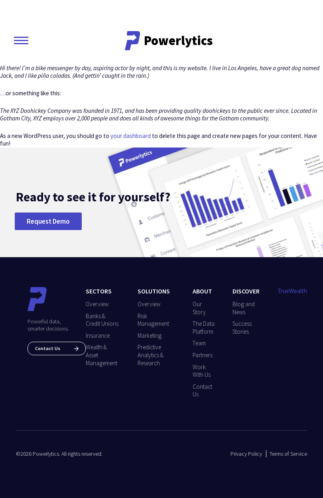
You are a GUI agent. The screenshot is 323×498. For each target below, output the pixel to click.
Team (199, 343)
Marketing (150, 335)
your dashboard (130, 136)
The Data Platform (204, 327)
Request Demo (48, 221)
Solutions (154, 291)
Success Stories (242, 327)
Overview (97, 304)
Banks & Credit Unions (102, 320)
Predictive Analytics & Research (150, 354)
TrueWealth (292, 291)
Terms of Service (288, 453)
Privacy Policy (246, 453)
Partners (203, 355)
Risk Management (153, 320)
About (202, 291)
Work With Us (202, 371)
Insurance (98, 335)
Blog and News (243, 308)
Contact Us (57, 348)
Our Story (199, 308)
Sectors (99, 291)
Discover (246, 291)
